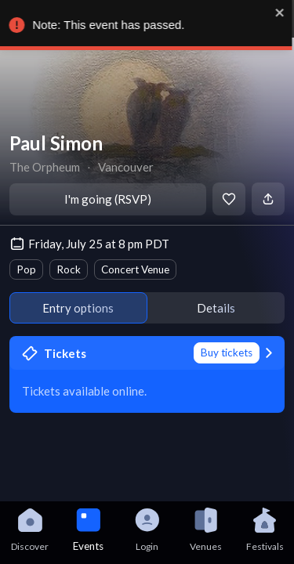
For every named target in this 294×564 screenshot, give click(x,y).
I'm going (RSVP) (107, 199)
